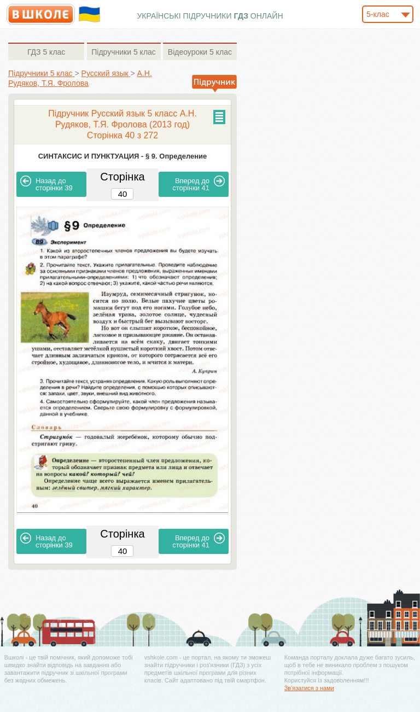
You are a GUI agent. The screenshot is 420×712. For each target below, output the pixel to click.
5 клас (46, 52)
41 (198, 184)
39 (46, 184)
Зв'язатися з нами (309, 688)
